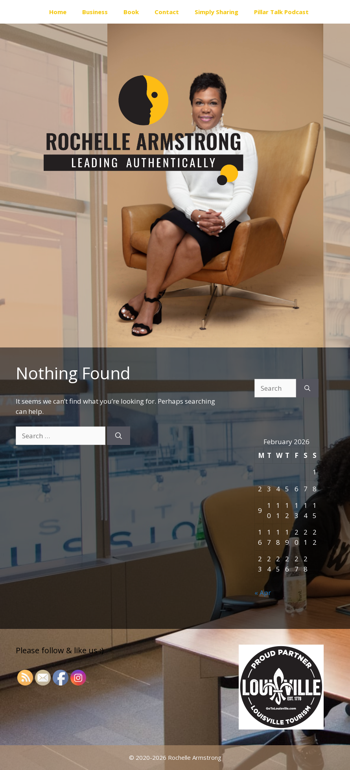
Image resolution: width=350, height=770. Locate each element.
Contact (167, 12)
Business (95, 12)
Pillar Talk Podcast (281, 12)
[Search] (118, 435)
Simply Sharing (216, 12)
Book (131, 12)
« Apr (262, 592)
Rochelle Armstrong (194, 757)
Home (57, 12)
